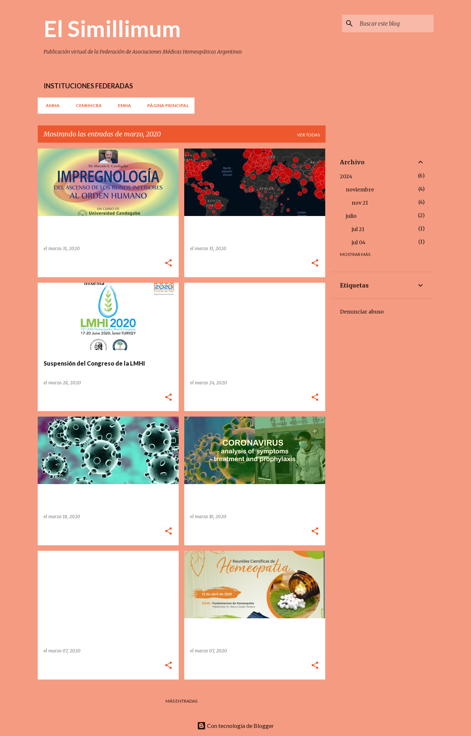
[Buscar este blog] (395, 23)
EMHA (122, 105)
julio (351, 216)
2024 (346, 176)
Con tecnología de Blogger (235, 725)
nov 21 (360, 202)
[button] (168, 263)
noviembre (360, 189)
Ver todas (308, 135)
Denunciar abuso (362, 311)
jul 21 (358, 229)
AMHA (51, 105)
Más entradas (181, 701)
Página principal (165, 105)
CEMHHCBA (87, 105)
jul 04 (359, 242)
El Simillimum (112, 28)
